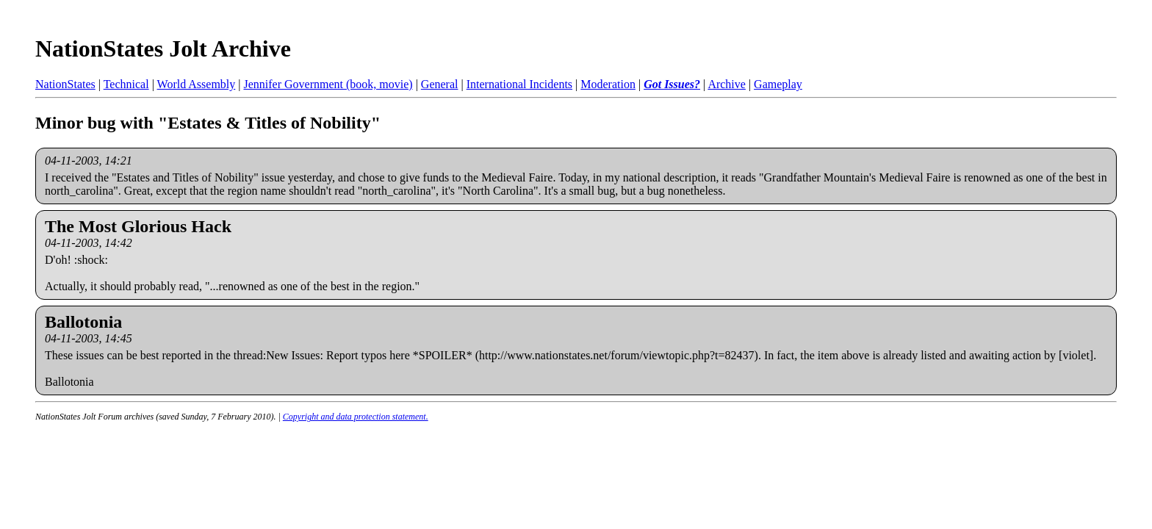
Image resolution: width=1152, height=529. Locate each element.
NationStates (65, 84)
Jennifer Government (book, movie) (327, 84)
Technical (126, 84)
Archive (727, 84)
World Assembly (196, 84)
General (439, 84)
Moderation (608, 84)
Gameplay (778, 84)
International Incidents (519, 84)
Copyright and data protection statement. (355, 416)
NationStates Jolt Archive (163, 48)
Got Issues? (672, 84)
